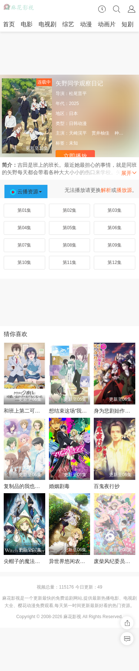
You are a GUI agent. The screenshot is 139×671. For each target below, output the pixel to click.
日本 (73, 113)
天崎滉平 (78, 133)
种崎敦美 (123, 133)
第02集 (69, 210)
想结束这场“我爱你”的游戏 (79, 411)
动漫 (86, 24)
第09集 (114, 245)
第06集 (114, 227)
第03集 (114, 210)
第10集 (24, 262)
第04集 (24, 227)
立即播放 (75, 156)
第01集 (24, 210)
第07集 (24, 245)
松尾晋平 (78, 93)
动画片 (107, 24)
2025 (74, 103)
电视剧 (47, 24)
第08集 (69, 245)
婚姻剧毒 (59, 486)
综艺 (68, 24)
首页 (9, 24)
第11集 (69, 262)
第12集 (114, 262)
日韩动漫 (78, 123)
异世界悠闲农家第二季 (75, 561)
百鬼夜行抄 (107, 486)
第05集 (69, 227)
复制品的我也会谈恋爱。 (32, 486)
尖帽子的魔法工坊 (24, 561)
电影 (27, 24)
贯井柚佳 (100, 133)
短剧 (127, 24)
